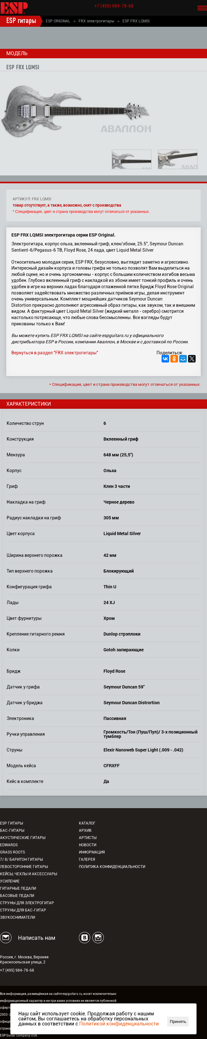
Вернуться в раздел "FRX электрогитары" (54, 352)
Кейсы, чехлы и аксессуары (28, 874)
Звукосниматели (17, 917)
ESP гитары (21, 21)
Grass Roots (12, 852)
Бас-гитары (12, 830)
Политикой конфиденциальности (119, 1024)
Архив (85, 830)
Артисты (88, 838)
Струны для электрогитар (27, 903)
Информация (92, 852)
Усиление (10, 881)
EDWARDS (9, 845)
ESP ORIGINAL (58, 21)
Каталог (87, 823)
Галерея (87, 859)
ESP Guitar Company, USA (18, 1035)
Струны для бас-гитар (23, 910)
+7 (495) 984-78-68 (113, 6)
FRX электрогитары (96, 21)
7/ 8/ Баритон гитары (21, 859)
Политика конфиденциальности (112, 867)
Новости (87, 845)
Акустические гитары (22, 838)
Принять (178, 1021)
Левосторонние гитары (24, 867)
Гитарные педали (18, 888)
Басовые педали (17, 895)
